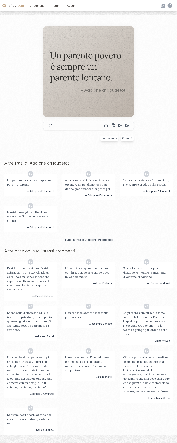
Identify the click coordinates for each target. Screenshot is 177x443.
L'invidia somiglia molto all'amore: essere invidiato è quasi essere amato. (30, 216)
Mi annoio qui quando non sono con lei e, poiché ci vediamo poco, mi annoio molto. (87, 272)
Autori (56, 5)
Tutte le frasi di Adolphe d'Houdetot (89, 239)
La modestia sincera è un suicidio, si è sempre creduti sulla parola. (146, 182)
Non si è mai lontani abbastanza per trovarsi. (86, 315)
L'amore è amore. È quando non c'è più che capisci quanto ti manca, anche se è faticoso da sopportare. (87, 364)
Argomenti (37, 5)
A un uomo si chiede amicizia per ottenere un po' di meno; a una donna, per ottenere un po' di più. (88, 185)
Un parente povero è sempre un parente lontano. (29, 182)
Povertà (127, 138)
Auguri (71, 5)
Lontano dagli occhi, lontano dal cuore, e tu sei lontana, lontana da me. (30, 419)
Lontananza (109, 138)
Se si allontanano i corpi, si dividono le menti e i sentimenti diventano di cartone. (144, 272)
